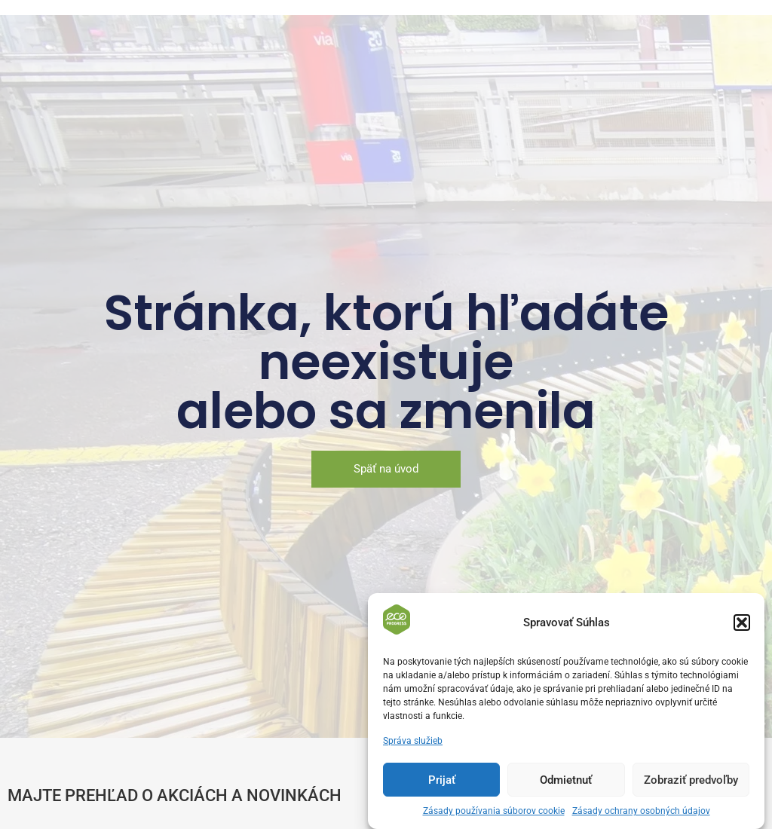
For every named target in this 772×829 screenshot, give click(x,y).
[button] (741, 627)
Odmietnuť (566, 785)
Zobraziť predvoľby (691, 785)
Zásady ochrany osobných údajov (641, 816)
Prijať (441, 785)
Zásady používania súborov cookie (494, 816)
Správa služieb (413, 746)
